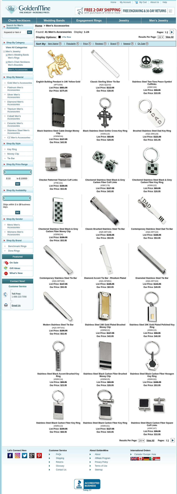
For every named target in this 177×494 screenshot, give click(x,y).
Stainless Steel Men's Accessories (18, 131)
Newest (126, 43)
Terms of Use (101, 466)
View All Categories (16, 47)
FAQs (58, 454)
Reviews (99, 43)
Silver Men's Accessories (13, 96)
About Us (154, 2)
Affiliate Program (102, 458)
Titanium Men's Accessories (15, 110)
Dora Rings (14, 250)
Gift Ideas (15, 268)
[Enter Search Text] (14, 32)
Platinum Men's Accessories (15, 88)
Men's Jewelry (158, 20)
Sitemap (99, 469)
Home (113, 2)
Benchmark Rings (17, 246)
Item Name (53, 43)
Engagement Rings (89, 20)
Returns (59, 462)
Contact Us (61, 469)
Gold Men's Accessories (19, 83)
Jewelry (124, 20)
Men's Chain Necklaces (19, 62)
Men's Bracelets (15, 65)
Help (165, 2)
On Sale (14, 262)
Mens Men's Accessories (13, 226)
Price (85, 43)
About (97, 454)
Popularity (71, 43)
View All (170, 37)
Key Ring (12, 149)
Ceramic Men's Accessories (15, 124)
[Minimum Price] (11, 178)
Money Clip (13, 153)
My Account (125, 2)
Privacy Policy (101, 462)
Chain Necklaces (19, 20)
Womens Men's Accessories (15, 233)
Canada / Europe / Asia (145, 454)
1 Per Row (66, 37)
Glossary (60, 466)
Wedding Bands (54, 20)
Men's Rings (14, 58)
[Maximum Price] (24, 178)
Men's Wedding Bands (18, 55)
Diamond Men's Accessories (15, 103)
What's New (16, 273)
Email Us (16, 305)
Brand (113, 43)
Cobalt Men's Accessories (14, 117)
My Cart (143, 2)
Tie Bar (11, 158)
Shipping (60, 458)
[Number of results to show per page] (160, 37)
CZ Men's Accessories (18, 137)
